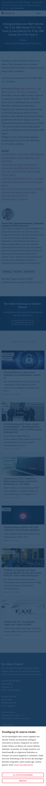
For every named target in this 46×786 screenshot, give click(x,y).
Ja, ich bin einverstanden (23, 775)
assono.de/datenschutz (23, 765)
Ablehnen (23, 781)
